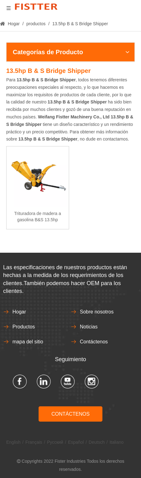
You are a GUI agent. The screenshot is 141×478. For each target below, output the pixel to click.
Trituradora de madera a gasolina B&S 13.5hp (37, 216)
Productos (23, 326)
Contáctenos (94, 341)
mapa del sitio (27, 341)
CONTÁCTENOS (70, 414)
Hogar (19, 311)
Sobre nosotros (97, 311)
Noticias (89, 326)
